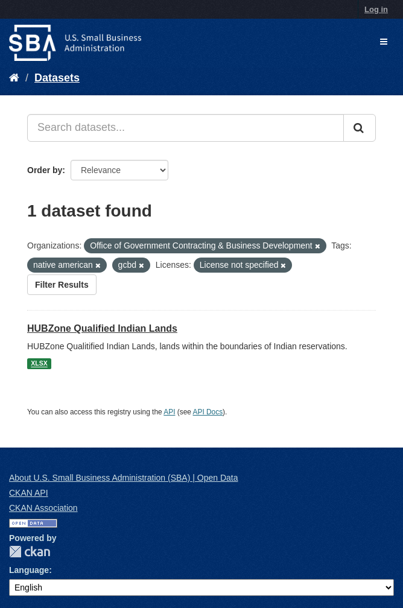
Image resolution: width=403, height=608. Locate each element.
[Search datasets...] (185, 128)
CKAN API (28, 493)
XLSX (39, 363)
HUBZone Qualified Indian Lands (102, 328)
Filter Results (62, 285)
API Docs (208, 412)
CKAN (29, 551)
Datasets (57, 78)
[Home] (14, 78)
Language (29, 570)
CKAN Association (43, 508)
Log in (376, 9)
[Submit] (359, 128)
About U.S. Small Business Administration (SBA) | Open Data (123, 478)
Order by (44, 170)
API (169, 412)
